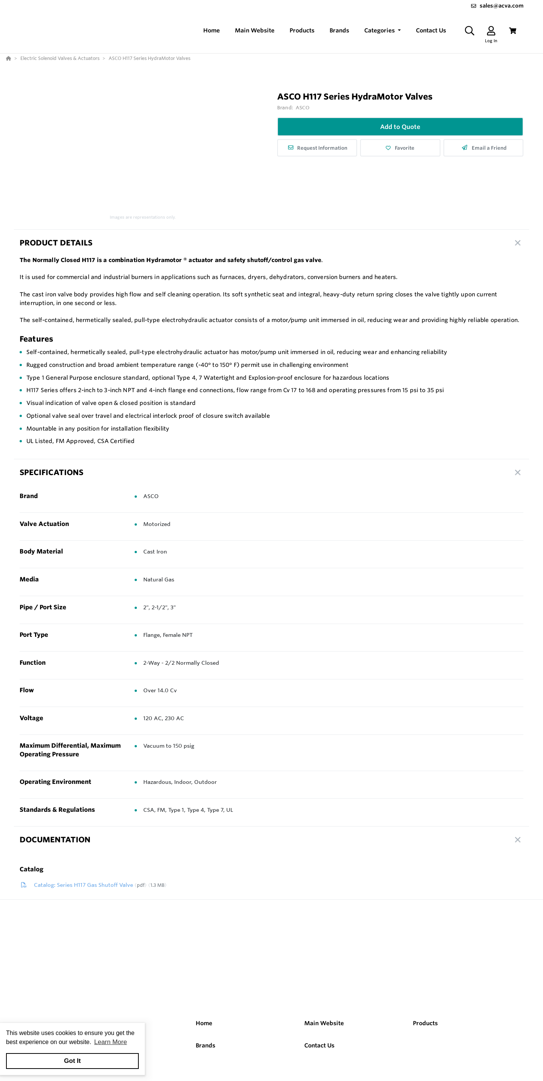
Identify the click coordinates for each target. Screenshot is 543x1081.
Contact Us (319, 1045)
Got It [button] (72, 1060)
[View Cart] (512, 30)
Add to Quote (400, 126)
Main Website (324, 1023)
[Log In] (491, 30)
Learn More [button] (110, 1042)
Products (425, 1023)
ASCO (303, 107)
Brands (205, 1045)
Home (204, 1023)
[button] (382, 30)
